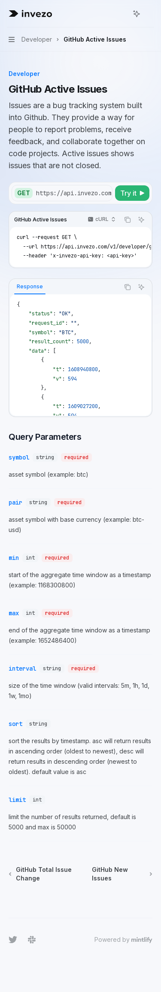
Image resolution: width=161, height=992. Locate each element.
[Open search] (121, 14)
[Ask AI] (141, 219)
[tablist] (64, 287)
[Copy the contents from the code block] (127, 219)
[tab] (30, 286)
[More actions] (150, 14)
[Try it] (132, 193)
